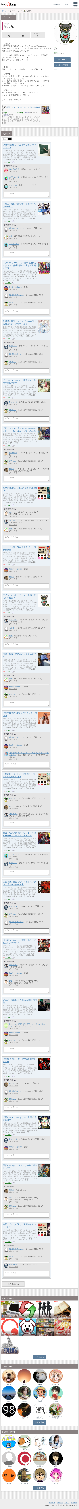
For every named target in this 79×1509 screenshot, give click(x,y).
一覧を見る (39, 1357)
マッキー (9, 1466)
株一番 (9, 1483)
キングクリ (13, 520)
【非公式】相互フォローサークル (10, 1352)
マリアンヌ (55, 1449)
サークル (52, 1503)
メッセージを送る (62, 65)
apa (10, 512)
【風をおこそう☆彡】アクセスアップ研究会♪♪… (62, 1316)
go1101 (40, 1449)
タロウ (9, 1384)
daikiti (55, 1466)
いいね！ (8, 162)
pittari (8, 1401)
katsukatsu (13, 453)
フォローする (62, 60)
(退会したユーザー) (16, 228)
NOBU (40, 1483)
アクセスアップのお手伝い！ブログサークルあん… (27, 1333)
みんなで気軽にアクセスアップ (45, 1316)
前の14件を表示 (10, 166)
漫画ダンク (40, 1418)
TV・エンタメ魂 (24, 1449)
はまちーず (55, 1384)
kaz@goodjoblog (15, 287)
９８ (8, 1418)
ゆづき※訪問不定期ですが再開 (55, 1417)
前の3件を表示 (9, 509)
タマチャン (24, 1483)
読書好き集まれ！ (45, 1335)
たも (11, 236)
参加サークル (38, 35)
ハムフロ (9, 1449)
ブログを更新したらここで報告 (27, 1316)
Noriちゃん (13, 346)
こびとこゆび (14, 177)
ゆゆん (40, 1384)
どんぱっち (13, 185)
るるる (11, 628)
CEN (24, 1466)
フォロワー (23, 35)
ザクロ (56, 1483)
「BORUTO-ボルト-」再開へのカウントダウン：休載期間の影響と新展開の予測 (20, 265)
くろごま (56, 1401)
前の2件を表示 (9, 225)
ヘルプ (66, 1503)
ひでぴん (12, 303)
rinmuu (11, 469)
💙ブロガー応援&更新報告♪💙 (10, 1316)
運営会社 (74, 1503)
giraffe (24, 1384)
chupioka (24, 1401)
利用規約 (60, 1503)
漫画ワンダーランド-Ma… (15, 159)
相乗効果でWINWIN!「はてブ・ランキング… (10, 1334)
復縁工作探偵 (14, 169)
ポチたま (40, 1466)
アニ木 (40, 1401)
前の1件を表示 (9, 449)
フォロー (8, 35)
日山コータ (24, 1418)
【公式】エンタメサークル (62, 1334)
